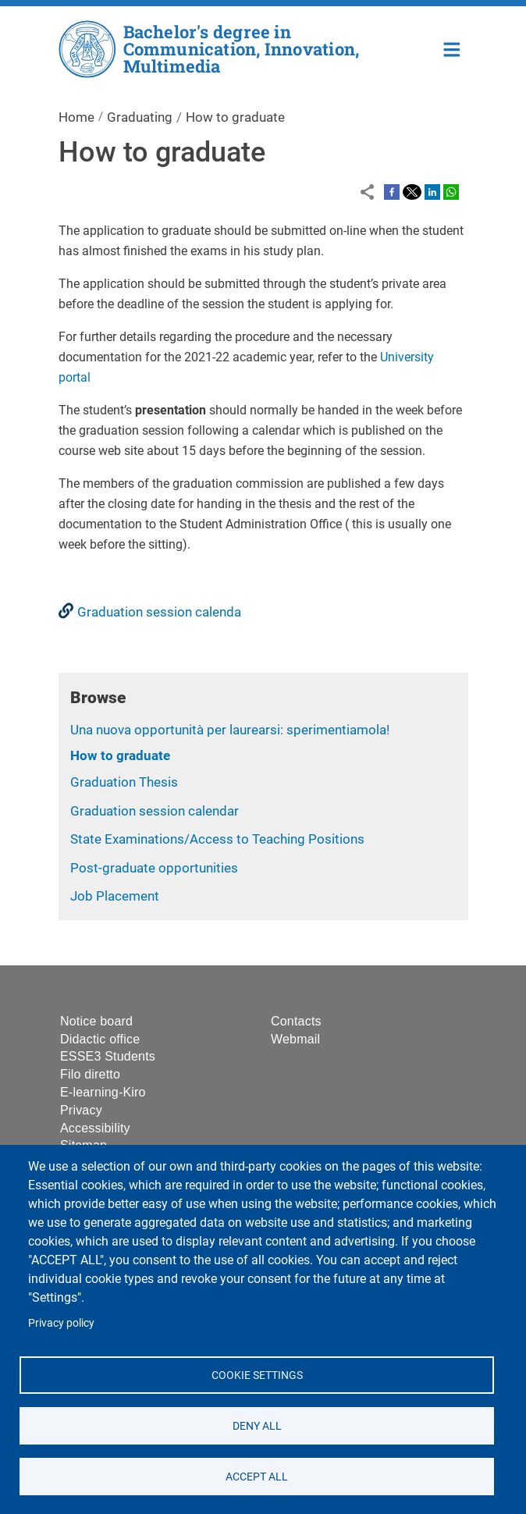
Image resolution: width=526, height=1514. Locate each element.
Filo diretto (90, 1074)
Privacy (81, 1110)
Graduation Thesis (124, 782)
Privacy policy (61, 1323)
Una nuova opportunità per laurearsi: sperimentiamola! (229, 729)
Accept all (257, 1476)
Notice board (96, 1021)
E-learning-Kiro (103, 1092)
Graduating (139, 117)
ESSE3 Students (107, 1056)
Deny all (256, 1425)
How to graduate (120, 755)
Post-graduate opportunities (154, 868)
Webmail (295, 1039)
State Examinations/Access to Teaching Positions (219, 839)
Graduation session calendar (154, 811)
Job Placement (114, 896)
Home (452, 48)
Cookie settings (256, 1374)
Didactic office (100, 1039)
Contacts (296, 1021)
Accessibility (95, 1128)
